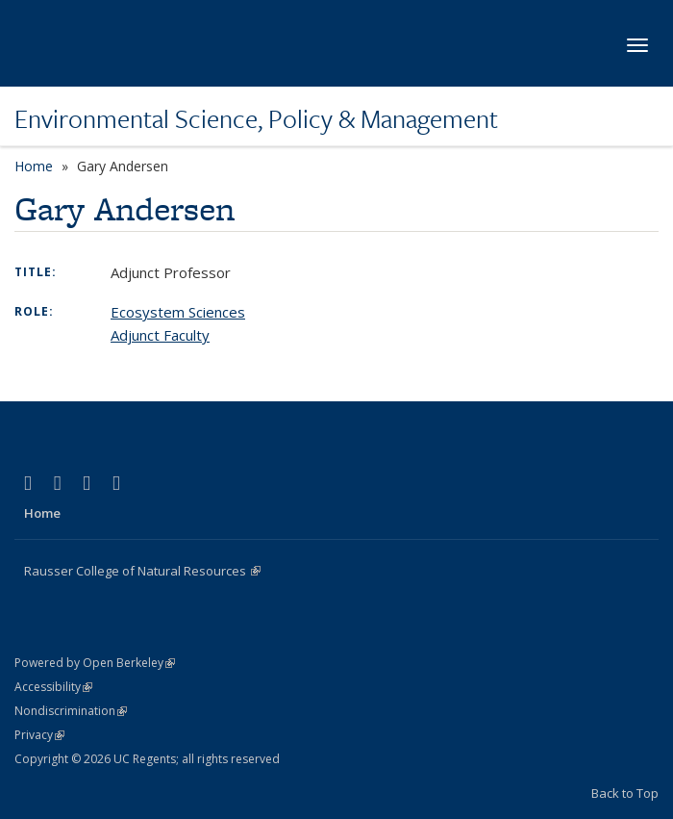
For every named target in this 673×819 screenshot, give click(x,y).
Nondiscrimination (70, 711)
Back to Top (625, 793)
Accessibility (53, 686)
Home (33, 166)
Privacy (39, 735)
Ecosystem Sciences (178, 311)
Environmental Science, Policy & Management (256, 118)
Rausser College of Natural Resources (142, 570)
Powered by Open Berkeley (94, 662)
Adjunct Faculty (160, 335)
